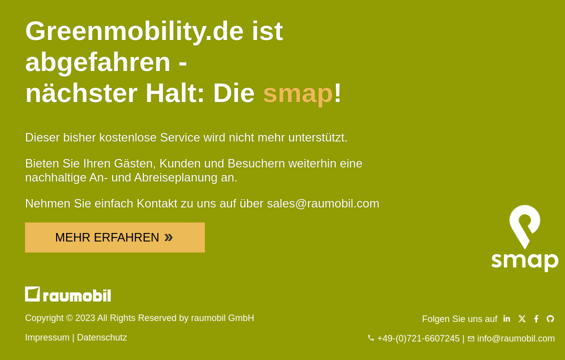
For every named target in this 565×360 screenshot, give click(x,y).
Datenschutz (102, 337)
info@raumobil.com (516, 339)
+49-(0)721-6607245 (418, 339)
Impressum (47, 337)
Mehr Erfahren (115, 237)
